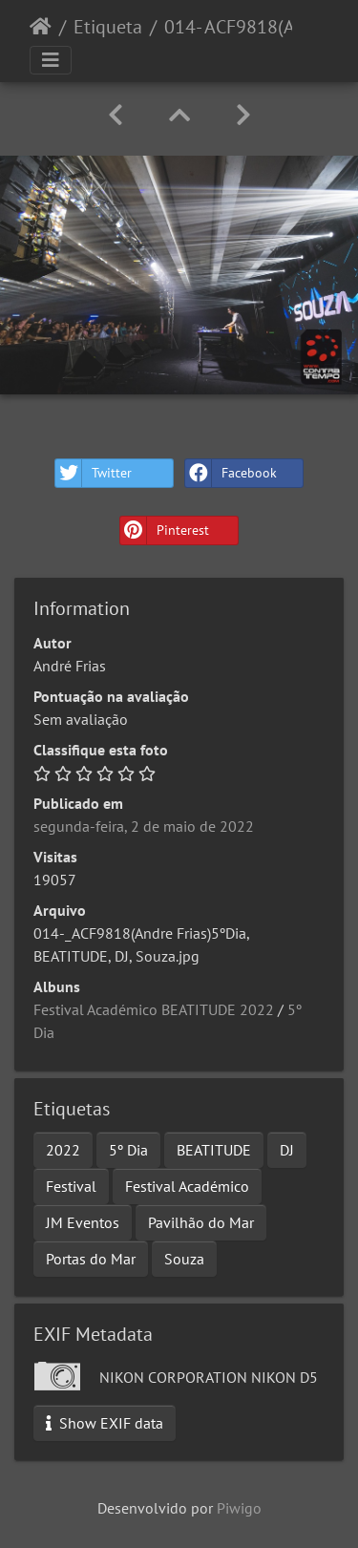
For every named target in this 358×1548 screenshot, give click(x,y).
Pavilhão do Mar (201, 1222)
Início (41, 26)
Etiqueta (108, 26)
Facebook (231, 473)
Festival (71, 1186)
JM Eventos (82, 1222)
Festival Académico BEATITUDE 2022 (153, 1009)
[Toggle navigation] (51, 60)
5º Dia (128, 1149)
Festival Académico (187, 1186)
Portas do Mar (91, 1258)
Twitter (93, 473)
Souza (184, 1258)
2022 (63, 1149)
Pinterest (164, 530)
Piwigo (239, 1507)
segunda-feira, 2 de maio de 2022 (143, 826)
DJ (287, 1149)
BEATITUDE (214, 1149)
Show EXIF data (104, 1422)
